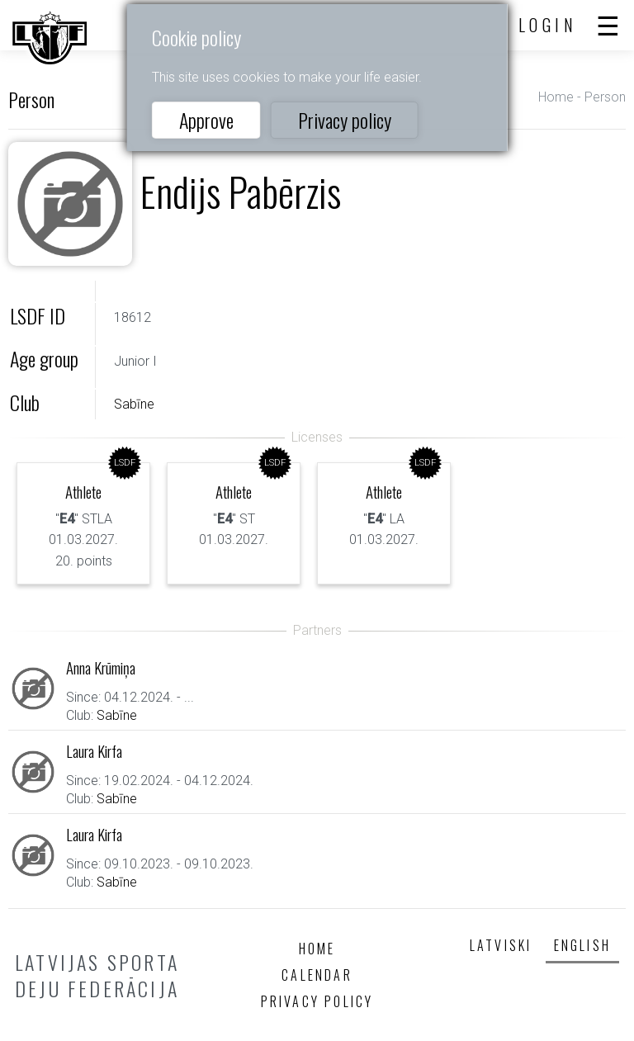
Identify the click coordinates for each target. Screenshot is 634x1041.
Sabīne (134, 404)
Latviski (501, 945)
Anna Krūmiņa (100, 667)
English (582, 945)
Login (548, 24)
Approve (206, 120)
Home (556, 97)
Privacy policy (344, 120)
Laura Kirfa (94, 751)
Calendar (317, 975)
